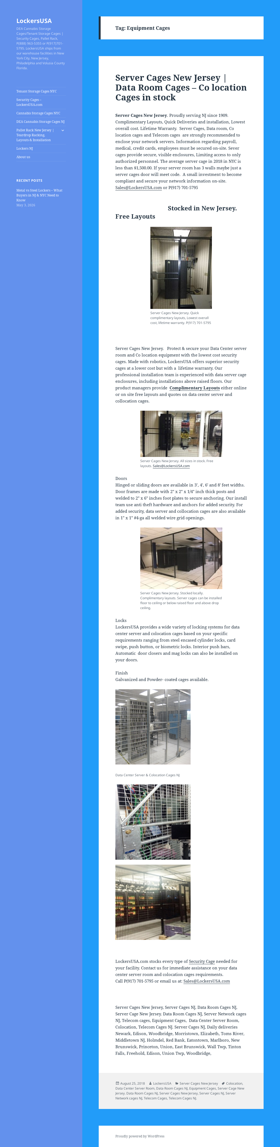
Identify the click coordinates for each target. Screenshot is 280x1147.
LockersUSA (34, 20)
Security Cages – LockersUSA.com (29, 102)
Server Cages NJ (211, 1093)
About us (23, 157)
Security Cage (202, 961)
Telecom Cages (155, 1098)
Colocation (234, 1083)
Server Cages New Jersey (199, 1083)
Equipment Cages (202, 1088)
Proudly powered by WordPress (139, 1136)
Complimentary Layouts (195, 387)
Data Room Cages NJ (172, 1088)
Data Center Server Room (134, 1088)
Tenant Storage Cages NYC (36, 91)
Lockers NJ (24, 148)
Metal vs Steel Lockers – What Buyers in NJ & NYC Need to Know (39, 195)
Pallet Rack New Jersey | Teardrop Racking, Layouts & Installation (35, 135)
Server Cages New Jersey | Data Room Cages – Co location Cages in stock (181, 87)
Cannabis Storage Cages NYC (38, 113)
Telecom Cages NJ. (183, 1098)
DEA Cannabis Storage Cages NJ (40, 121)
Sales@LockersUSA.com (138, 187)
